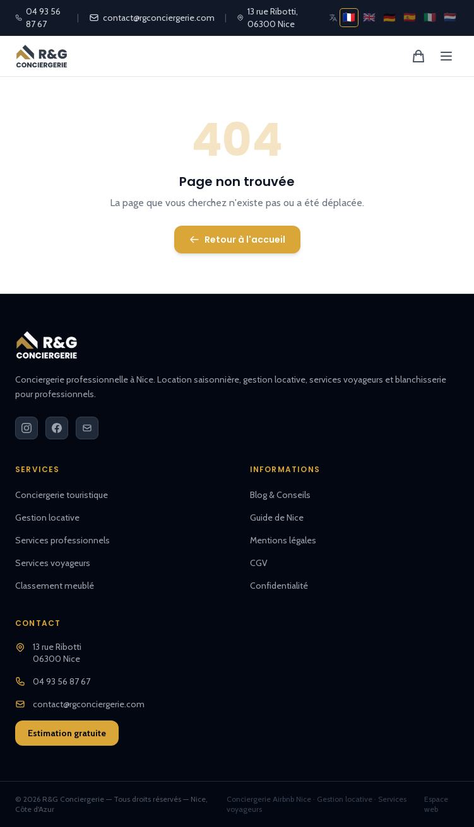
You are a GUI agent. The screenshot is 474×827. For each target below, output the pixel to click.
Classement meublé (54, 585)
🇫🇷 (349, 17)
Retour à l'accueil (237, 239)
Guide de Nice (277, 517)
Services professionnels (62, 540)
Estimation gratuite (67, 733)
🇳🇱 (450, 17)
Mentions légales (283, 540)
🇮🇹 (430, 17)
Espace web (436, 804)
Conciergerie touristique (61, 494)
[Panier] (418, 56)
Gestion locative (47, 517)
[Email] (87, 428)
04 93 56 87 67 (38, 18)
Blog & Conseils (280, 494)
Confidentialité (279, 585)
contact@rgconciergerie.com (152, 17)
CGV (259, 563)
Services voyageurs (52, 563)
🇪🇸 (409, 17)
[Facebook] (56, 428)
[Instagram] (26, 428)
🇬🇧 (369, 17)
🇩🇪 (389, 17)
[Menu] (446, 56)
